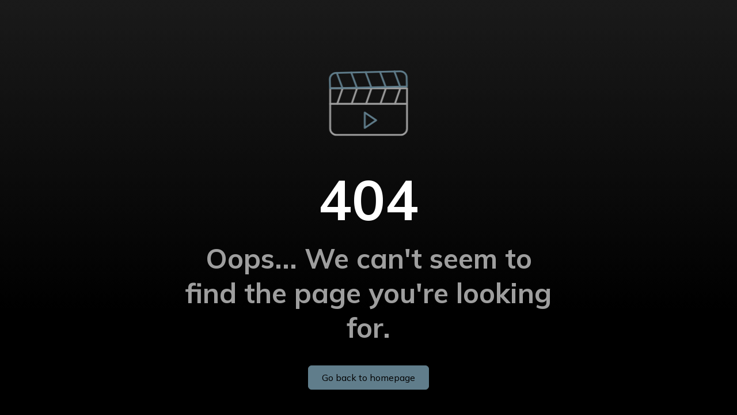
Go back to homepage (368, 377)
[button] (368, 88)
